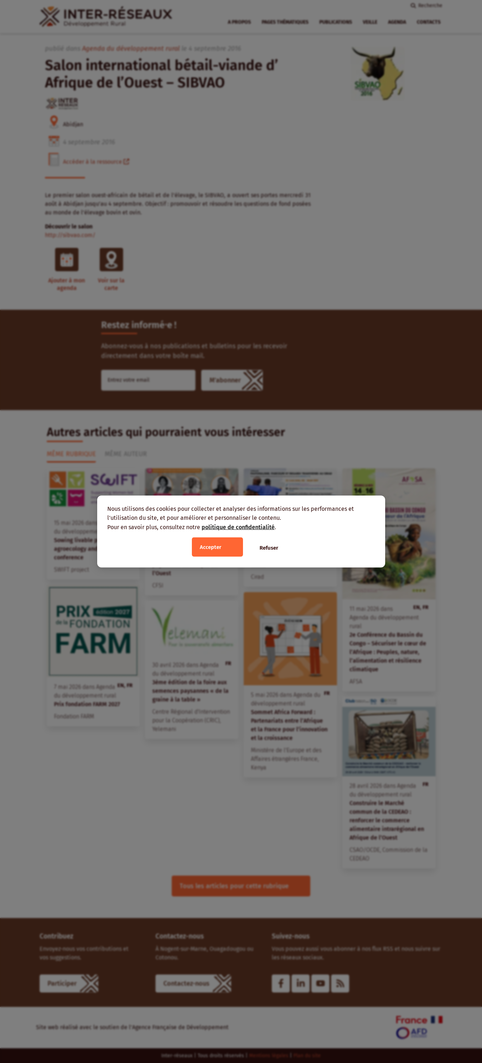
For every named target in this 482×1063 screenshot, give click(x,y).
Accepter (210, 547)
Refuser (269, 548)
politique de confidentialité (238, 526)
